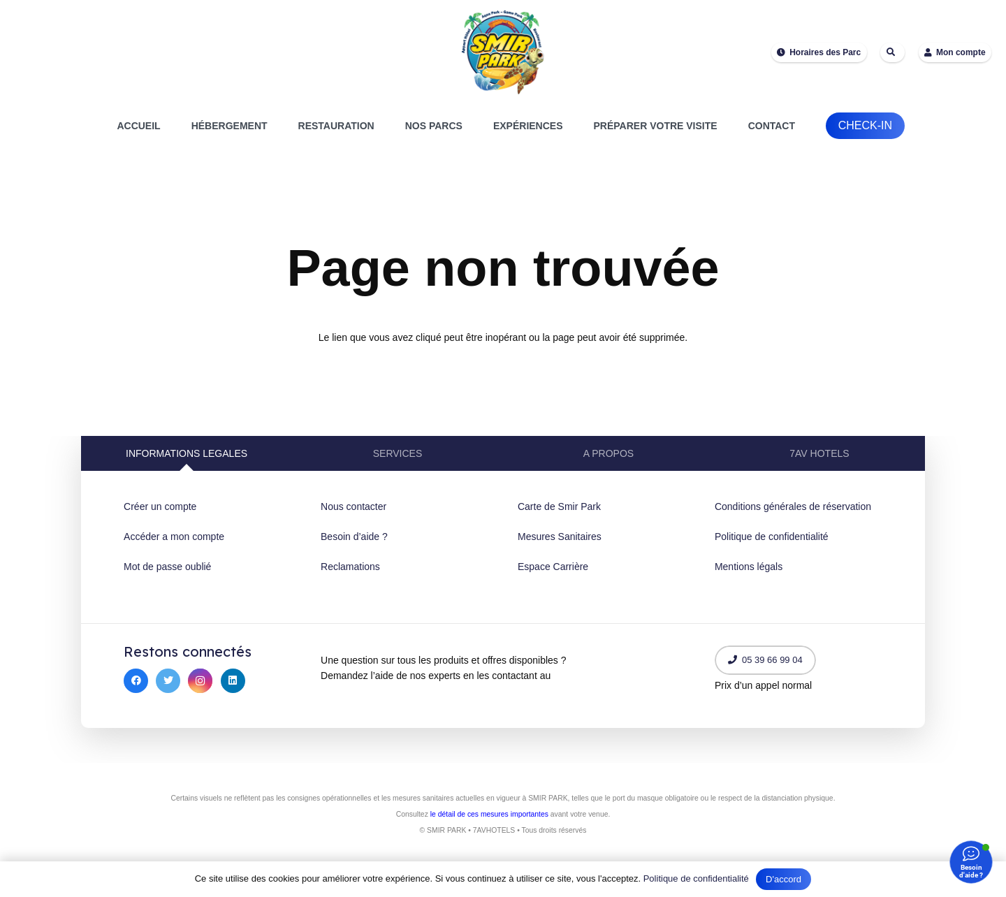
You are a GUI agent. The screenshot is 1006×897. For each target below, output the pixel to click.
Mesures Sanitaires (560, 536)
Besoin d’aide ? (354, 536)
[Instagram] (200, 681)
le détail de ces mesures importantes (489, 814)
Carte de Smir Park (559, 506)
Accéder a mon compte (174, 536)
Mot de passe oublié (167, 566)
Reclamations (350, 566)
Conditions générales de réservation (793, 506)
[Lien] (503, 52)
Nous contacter (353, 506)
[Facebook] (136, 681)
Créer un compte (160, 506)
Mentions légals (748, 566)
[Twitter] (168, 681)
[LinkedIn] (233, 681)
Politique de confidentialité (772, 536)
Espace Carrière (553, 566)
